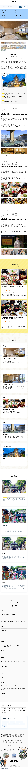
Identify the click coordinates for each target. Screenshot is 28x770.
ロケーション (4, 15)
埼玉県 (13, 736)
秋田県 (13, 734)
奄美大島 (25, 742)
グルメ (19, 750)
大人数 (13, 710)
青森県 (10, 734)
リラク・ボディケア (21, 749)
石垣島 (11, 745)
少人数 (9, 710)
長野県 (21, 735)
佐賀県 (7, 742)
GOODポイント (4, 12)
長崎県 (10, 742)
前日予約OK (4, 712)
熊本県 (13, 742)
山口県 (18, 740)
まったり (13, 708)
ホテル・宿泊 (3, 749)
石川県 (13, 735)
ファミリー (4, 710)
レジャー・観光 (12, 749)
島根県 (9, 740)
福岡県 (4, 742)
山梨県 (18, 735)
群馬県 (10, 736)
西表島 (17, 745)
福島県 (24, 734)
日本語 (21, 6)
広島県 (15, 740)
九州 (1, 742)
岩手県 (18, 734)
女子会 (18, 710)
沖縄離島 (8, 745)
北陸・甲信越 (3, 735)
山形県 (16, 734)
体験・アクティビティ (4, 750)
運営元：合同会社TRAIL (13, 765)
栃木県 (7, 736)
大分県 (16, 742)
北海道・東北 (3, 734)
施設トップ (4, 10)
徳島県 (21, 740)
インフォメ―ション (18, 15)
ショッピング (12, 750)
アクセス (3, 17)
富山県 (10, 735)
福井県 (16, 735)
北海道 (7, 734)
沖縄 (1, 745)
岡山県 (12, 740)
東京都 (19, 736)
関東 (1, 736)
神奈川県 (21, 736)
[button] (1, 30)
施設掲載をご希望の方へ (5, 768)
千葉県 (16, 736)
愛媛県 (3, 741)
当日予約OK (23, 710)
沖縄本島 (4, 745)
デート (9, 708)
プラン (16, 12)
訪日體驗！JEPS (11, 766)
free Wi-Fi (4, 708)
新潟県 (7, 735)
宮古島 (14, 745)
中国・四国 (2, 740)
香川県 (23, 740)
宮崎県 (19, 742)
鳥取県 (6, 740)
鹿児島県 (21, 742)
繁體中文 (25, 6)
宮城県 (21, 734)
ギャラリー (16, 10)
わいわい (18, 708)
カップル (23, 708)
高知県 (6, 741)
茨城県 (4, 736)
